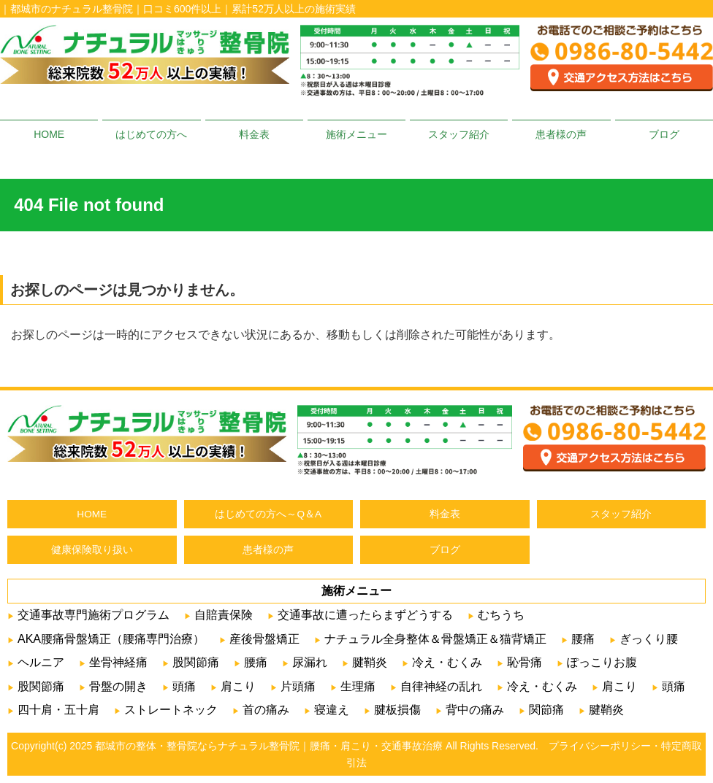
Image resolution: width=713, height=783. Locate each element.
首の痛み (266, 709)
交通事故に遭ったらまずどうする (365, 615)
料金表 (254, 134)
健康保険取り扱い (92, 549)
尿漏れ (309, 662)
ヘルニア (41, 662)
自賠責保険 (223, 615)
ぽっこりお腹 (602, 662)
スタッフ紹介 (458, 134)
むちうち (501, 615)
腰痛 (583, 639)
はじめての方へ (151, 134)
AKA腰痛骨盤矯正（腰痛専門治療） (111, 639)
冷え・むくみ (447, 662)
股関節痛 (195, 662)
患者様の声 (561, 134)
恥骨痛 (524, 662)
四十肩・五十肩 (58, 709)
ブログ (664, 134)
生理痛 (357, 686)
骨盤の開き (118, 686)
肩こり (238, 686)
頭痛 (184, 686)
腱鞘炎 (369, 662)
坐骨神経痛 (118, 662)
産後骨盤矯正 (264, 639)
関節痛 (546, 709)
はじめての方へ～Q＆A (268, 514)
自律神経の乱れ (441, 686)
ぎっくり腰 (648, 639)
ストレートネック (171, 709)
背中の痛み (475, 709)
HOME (49, 134)
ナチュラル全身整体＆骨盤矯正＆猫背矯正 (435, 639)
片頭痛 (298, 686)
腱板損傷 (397, 709)
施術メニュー (356, 134)
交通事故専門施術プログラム (93, 615)
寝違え (331, 709)
